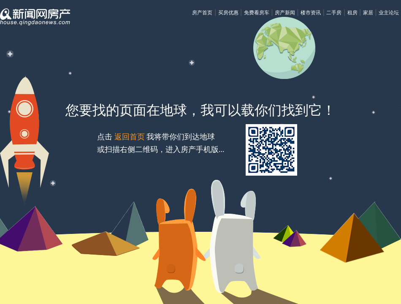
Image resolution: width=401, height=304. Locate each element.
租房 (352, 13)
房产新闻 (285, 13)
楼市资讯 (311, 13)
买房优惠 (228, 13)
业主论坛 (389, 13)
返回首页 (129, 137)
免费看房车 (256, 13)
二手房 (333, 13)
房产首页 (202, 13)
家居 (368, 13)
